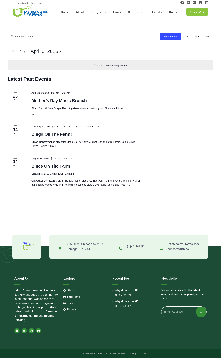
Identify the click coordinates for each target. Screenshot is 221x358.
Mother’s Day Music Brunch (59, 100)
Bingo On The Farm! (51, 134)
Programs (98, 12)
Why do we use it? (127, 290)
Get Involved (136, 12)
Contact (175, 12)
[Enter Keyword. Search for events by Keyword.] (84, 36)
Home (65, 12)
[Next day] (13, 51)
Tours (117, 12)
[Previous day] (9, 51)
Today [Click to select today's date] (22, 51)
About (80, 12)
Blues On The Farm (50, 166)
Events (157, 12)
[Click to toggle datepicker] (46, 51)
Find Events (171, 36)
